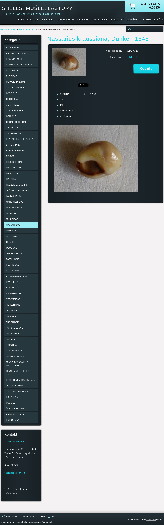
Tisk (52, 516)
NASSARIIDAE (26, 29)
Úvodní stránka (7, 29)
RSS (43, 516)
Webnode (151, 519)
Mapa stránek (29, 516)
